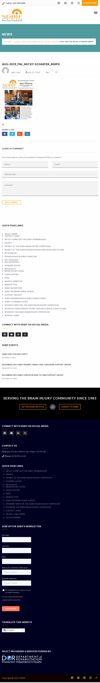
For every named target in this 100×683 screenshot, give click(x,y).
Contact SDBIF (12, 236)
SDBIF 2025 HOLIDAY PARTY (15, 354)
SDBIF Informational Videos (19, 291)
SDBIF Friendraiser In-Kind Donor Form (25, 298)
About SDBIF (11, 234)
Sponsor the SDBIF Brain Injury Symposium (27, 312)
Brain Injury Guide (14, 271)
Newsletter (11, 285)
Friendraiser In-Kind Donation (21, 256)
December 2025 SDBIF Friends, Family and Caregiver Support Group (36, 365)
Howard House (12, 265)
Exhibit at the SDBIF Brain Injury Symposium (28, 246)
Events (8, 243)
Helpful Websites (14, 281)
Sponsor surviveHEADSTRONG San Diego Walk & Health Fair (35, 309)
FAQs (7, 278)
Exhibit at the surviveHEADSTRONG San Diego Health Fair (34, 250)
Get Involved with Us (33, 407)
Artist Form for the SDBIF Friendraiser (25, 239)
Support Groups (13, 295)
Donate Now (90, 3)
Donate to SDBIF (69, 407)
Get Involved (11, 260)
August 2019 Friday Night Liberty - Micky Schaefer (37, 42)
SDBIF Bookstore (13, 288)
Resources (10, 269)
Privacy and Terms (15, 514)
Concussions (12, 274)
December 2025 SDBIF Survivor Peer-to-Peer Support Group (32, 375)
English (8, 630)
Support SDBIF (12, 315)
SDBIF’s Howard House (16, 302)
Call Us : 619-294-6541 (15, 3)
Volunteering (12, 262)
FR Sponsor (11, 253)
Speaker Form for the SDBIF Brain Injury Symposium (32, 305)
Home (8, 41)
